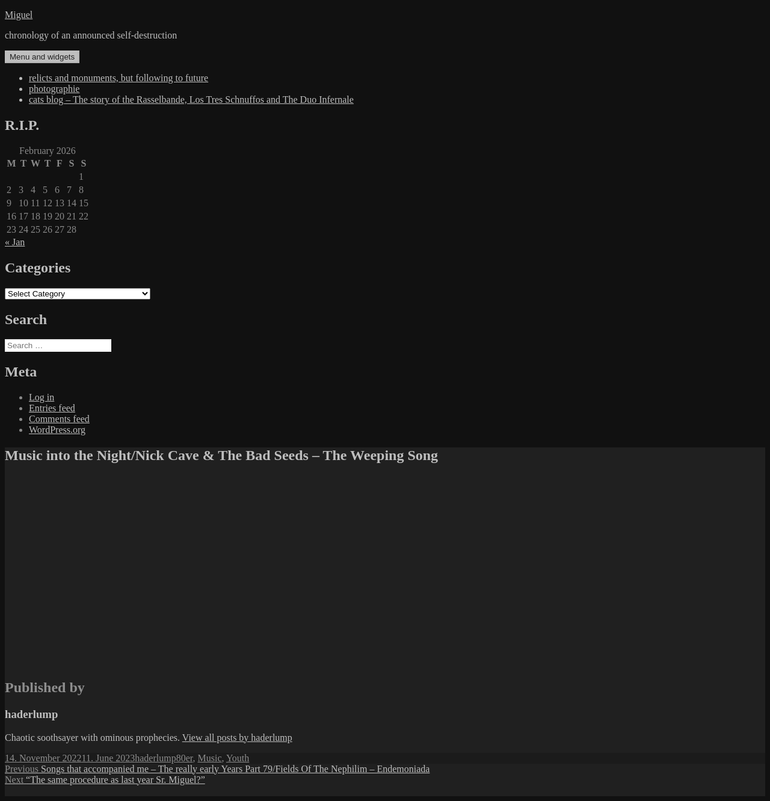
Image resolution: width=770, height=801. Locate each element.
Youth (237, 758)
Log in (41, 397)
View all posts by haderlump (237, 737)
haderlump (155, 758)
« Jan (15, 242)
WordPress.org (57, 430)
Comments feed (59, 419)
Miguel (18, 15)
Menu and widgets (42, 56)
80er (184, 758)
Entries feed (52, 408)
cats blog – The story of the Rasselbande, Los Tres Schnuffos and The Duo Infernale (191, 99)
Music (209, 758)
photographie (54, 89)
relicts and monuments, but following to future (118, 78)
